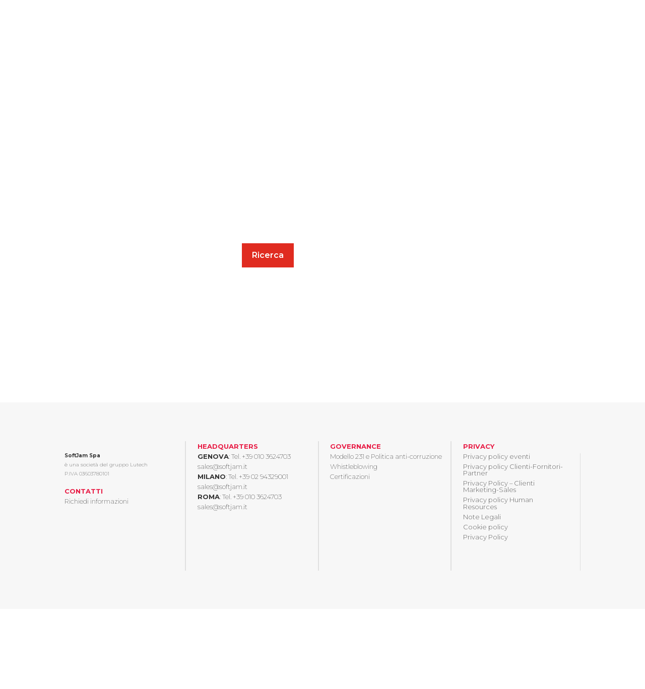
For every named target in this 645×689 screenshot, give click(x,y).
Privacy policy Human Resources (498, 503)
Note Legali (482, 517)
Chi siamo (295, 20)
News (528, 20)
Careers (458, 20)
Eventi (495, 20)
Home (255, 20)
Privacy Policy (485, 537)
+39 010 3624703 (266, 456)
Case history (409, 20)
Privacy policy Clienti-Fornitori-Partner (513, 469)
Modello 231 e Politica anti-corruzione (386, 456)
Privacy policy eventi (496, 456)
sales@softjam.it (222, 466)
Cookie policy (485, 527)
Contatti (565, 20)
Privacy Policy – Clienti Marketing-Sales (499, 486)
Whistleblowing (353, 466)
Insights (350, 20)
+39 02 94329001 (263, 476)
